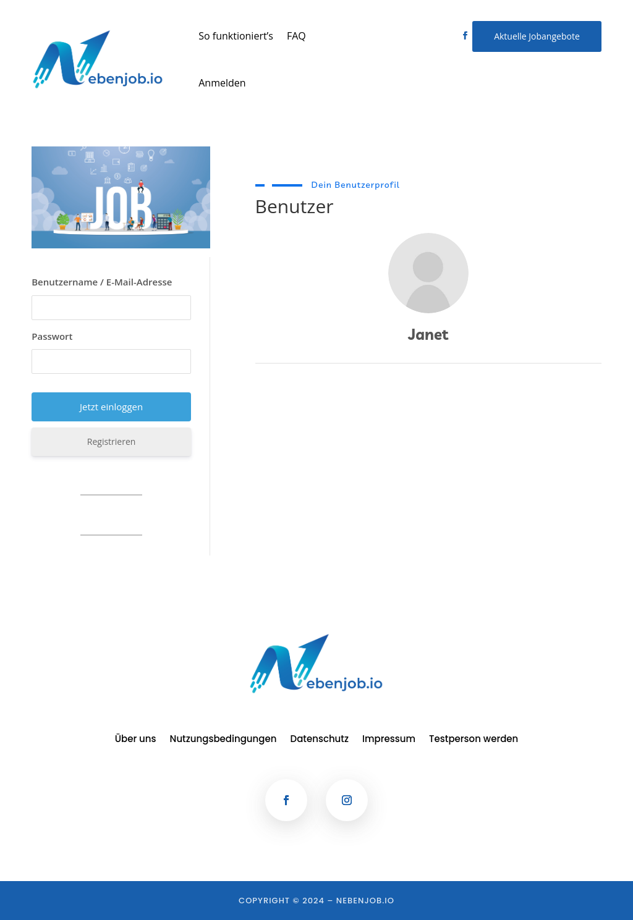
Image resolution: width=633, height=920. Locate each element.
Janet (428, 334)
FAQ (296, 36)
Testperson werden (473, 740)
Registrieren (111, 441)
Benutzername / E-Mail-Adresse (102, 282)
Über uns (135, 740)
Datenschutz (320, 740)
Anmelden (221, 83)
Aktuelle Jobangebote (537, 36)
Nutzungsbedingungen (223, 740)
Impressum (388, 740)
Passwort (52, 336)
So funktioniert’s (235, 36)
